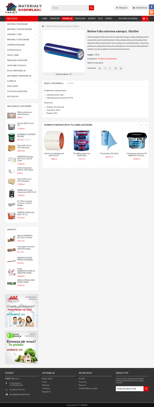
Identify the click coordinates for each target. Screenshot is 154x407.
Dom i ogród (12, 86)
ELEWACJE (21, 81)
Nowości (11, 229)
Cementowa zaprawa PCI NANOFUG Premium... (137, 154)
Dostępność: (92, 59)
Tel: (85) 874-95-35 (17, 391)
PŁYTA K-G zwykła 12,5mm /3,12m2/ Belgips (24, 203)
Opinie (70, 83)
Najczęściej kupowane (19, 106)
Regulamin (46, 393)
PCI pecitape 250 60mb (109, 153)
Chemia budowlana (21, 45)
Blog (100, 19)
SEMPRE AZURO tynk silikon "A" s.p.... (25, 213)
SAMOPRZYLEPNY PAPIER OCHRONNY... (25, 259)
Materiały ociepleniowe (21, 40)
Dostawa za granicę (128, 19)
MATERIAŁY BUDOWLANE (21, 24)
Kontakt (92, 19)
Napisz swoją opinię (95, 63)
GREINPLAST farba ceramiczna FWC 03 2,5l (26, 191)
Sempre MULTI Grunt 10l (25, 124)
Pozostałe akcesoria (17, 91)
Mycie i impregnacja (21, 71)
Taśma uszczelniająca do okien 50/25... (54, 154)
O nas (44, 19)
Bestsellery (13, 97)
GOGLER (84, 405)
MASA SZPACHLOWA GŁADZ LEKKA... (26, 281)
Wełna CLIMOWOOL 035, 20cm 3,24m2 (25, 237)
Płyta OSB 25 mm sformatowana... (24, 180)
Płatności (46, 386)
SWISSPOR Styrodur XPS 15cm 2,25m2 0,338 (25, 159)
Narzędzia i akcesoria (21, 60)
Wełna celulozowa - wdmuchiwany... (25, 113)
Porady (108, 19)
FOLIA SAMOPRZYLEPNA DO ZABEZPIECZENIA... (26, 271)
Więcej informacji (54, 83)
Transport (55, 19)
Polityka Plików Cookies (88, 390)
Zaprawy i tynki (21, 34)
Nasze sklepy (47, 380)
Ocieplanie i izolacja (21, 66)
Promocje (67, 19)
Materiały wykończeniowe (21, 29)
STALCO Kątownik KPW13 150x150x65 (25, 169)
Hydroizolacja (21, 50)
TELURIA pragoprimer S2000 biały (81, 154)
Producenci (80, 19)
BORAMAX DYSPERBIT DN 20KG (26, 135)
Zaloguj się (121, 8)
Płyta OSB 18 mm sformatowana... (24, 147)
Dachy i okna (21, 55)
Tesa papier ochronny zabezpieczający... (25, 248)
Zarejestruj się (140, 8)
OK (146, 390)
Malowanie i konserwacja (21, 76)
